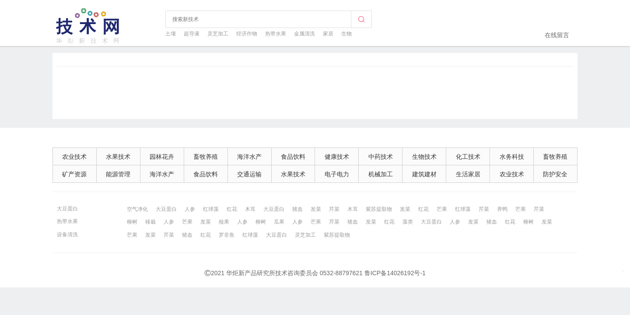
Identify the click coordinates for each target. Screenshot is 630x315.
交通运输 (249, 174)
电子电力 (337, 174)
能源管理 (118, 174)
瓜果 (279, 222)
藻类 (407, 222)
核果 (224, 222)
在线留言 (557, 35)
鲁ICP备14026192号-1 (395, 273)
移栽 (150, 222)
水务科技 (512, 156)
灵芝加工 (217, 34)
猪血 (297, 209)
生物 (346, 34)
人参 (190, 209)
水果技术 (118, 156)
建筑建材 (424, 174)
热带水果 (275, 34)
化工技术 (468, 156)
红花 (232, 209)
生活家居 (468, 174)
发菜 (316, 209)
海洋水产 (249, 156)
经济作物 (246, 34)
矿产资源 (74, 174)
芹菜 (334, 209)
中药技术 (380, 156)
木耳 (250, 209)
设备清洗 (67, 234)
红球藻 (211, 209)
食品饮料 (293, 156)
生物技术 (424, 156)
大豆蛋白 (67, 209)
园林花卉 (162, 156)
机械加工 (380, 174)
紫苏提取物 (379, 209)
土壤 (170, 34)
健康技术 (337, 156)
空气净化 (137, 209)
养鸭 (502, 209)
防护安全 (555, 174)
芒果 (442, 209)
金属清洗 (304, 34)
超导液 (192, 34)
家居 (328, 34)
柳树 (132, 222)
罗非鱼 (226, 235)
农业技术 (74, 156)
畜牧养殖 (205, 156)
